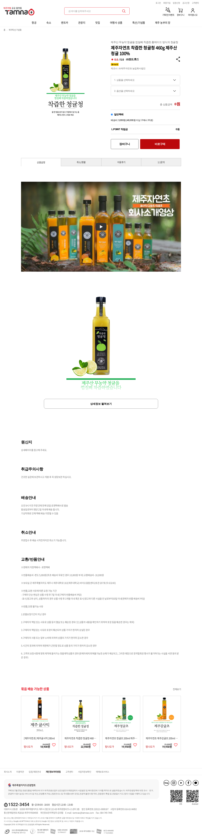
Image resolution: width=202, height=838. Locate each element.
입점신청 (176, 2)
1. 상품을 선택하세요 (124, 80)
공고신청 (185, 2)
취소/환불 (81, 162)
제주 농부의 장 (162, 22)
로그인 (158, 2)
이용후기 (121, 162)
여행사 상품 (116, 22)
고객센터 (195, 2)
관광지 (81, 22)
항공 (34, 22)
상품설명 (41, 162)
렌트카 (64, 22)
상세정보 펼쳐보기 (101, 403)
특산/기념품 (138, 22)
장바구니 (124, 144)
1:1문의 (161, 162)
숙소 (48, 22)
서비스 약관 (68, 821)
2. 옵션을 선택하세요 (124, 91)
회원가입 (166, 2)
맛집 (97, 22)
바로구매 (160, 144)
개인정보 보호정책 (54, 821)
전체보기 (177, 689)
